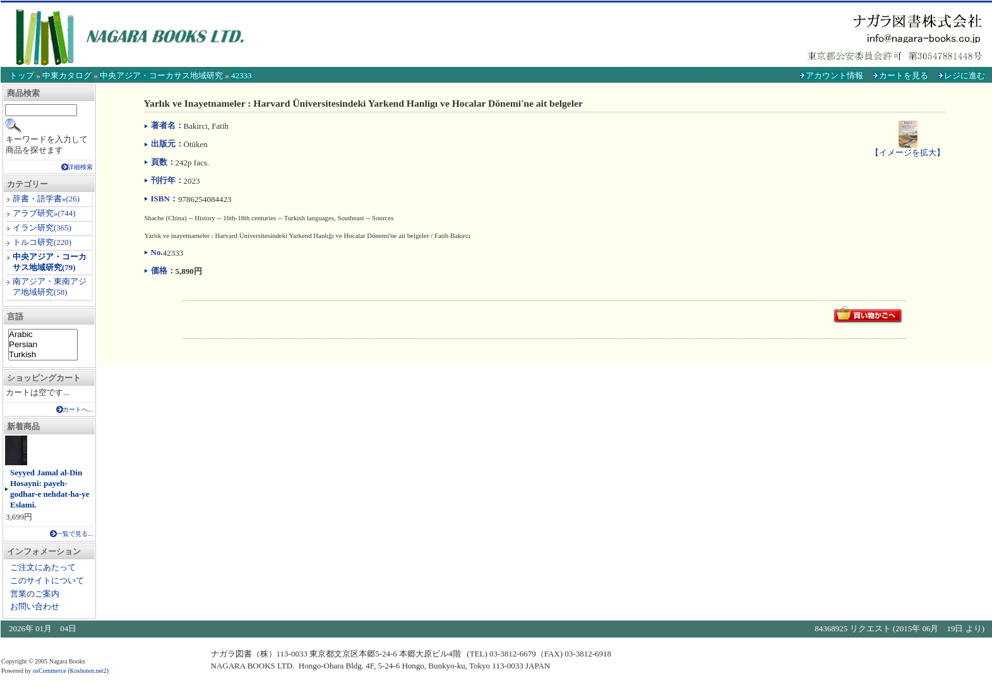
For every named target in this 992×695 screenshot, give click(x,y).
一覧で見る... (74, 533)
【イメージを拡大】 (908, 147)
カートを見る (903, 75)
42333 (241, 75)
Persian (43, 345)
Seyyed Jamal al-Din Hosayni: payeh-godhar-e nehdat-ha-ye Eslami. (50, 488)
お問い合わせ (34, 606)
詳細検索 (80, 166)
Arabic (43, 335)
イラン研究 (33, 227)
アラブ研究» (35, 213)
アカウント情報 (834, 75)
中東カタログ (67, 75)
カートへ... (78, 409)
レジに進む (964, 75)
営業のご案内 (34, 593)
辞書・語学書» (39, 198)
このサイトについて (47, 580)
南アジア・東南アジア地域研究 (50, 286)
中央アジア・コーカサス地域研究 (161, 75)
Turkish (43, 355)
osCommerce (49, 670)
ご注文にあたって (43, 567)
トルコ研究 (33, 242)
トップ (21, 75)
